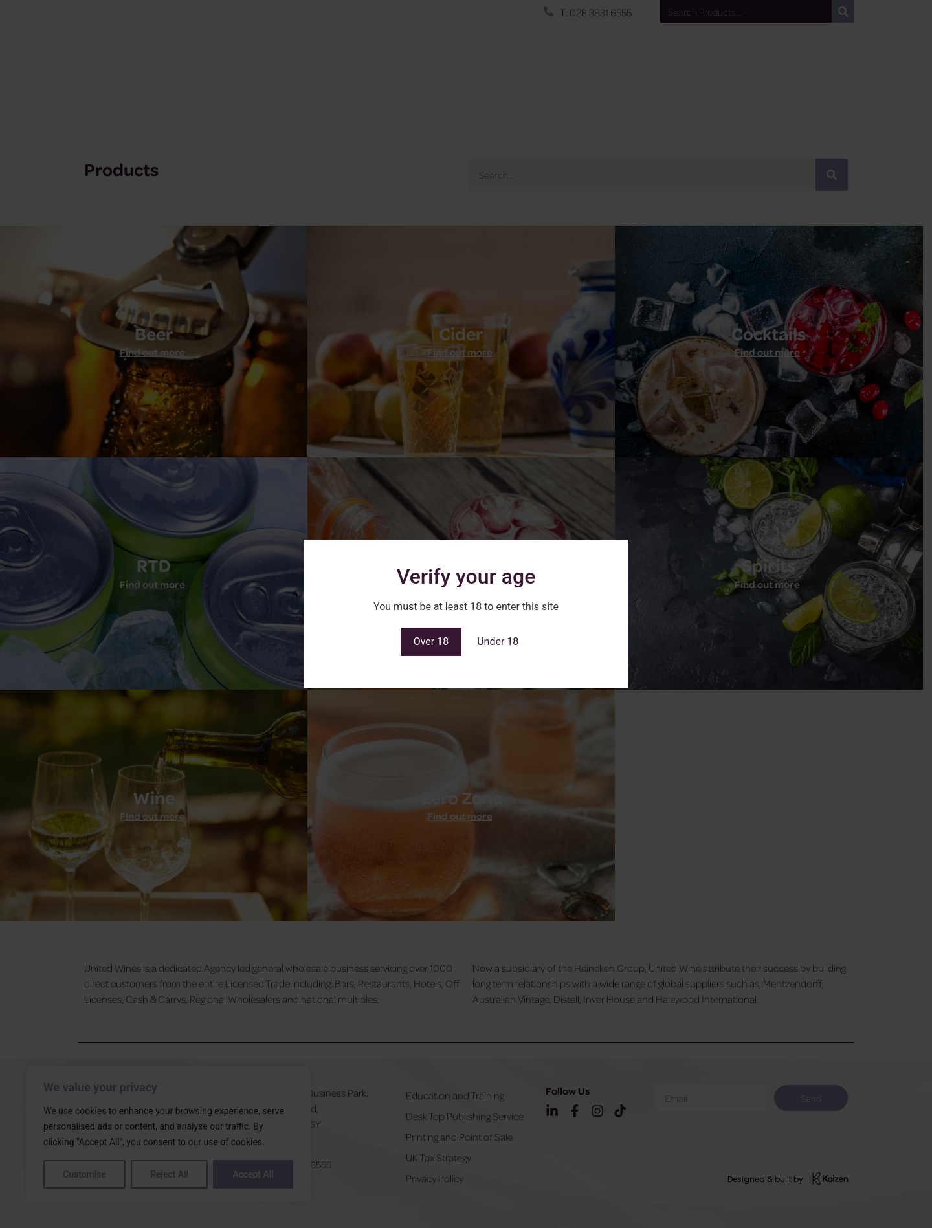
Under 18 (497, 641)
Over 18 (431, 641)
